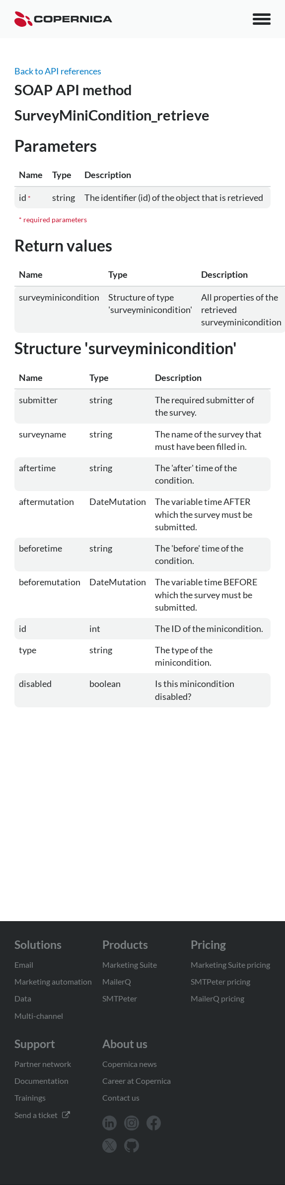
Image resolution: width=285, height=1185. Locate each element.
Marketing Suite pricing (230, 964)
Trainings (30, 1097)
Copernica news (129, 1063)
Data (22, 998)
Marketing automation (53, 981)
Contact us (121, 1097)
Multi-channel (38, 1015)
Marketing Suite (129, 964)
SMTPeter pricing (220, 981)
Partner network (42, 1063)
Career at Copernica (136, 1080)
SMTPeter (119, 998)
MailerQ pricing (217, 998)
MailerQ (116, 981)
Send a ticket (42, 1115)
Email (23, 964)
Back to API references (57, 70)
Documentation (41, 1080)
